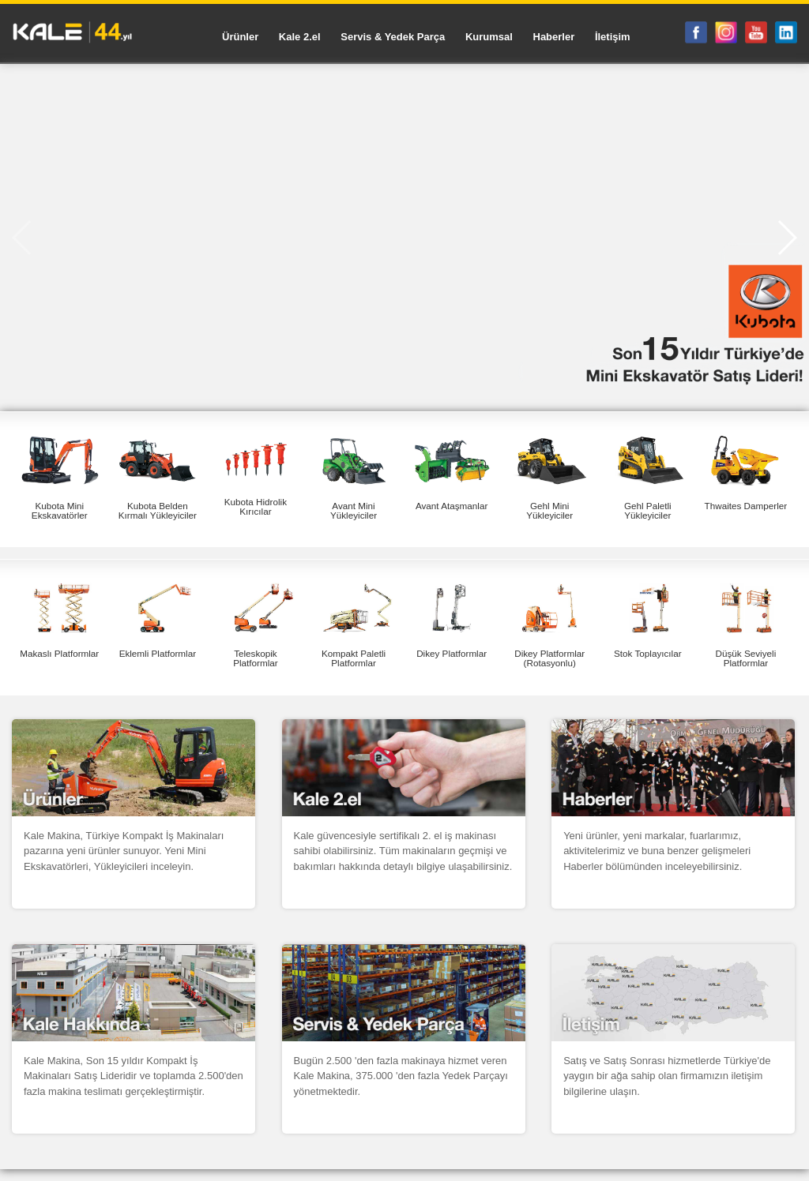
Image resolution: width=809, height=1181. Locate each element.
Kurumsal (489, 37)
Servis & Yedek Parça (393, 37)
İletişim (612, 37)
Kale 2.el (300, 37)
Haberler (554, 37)
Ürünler (240, 37)
